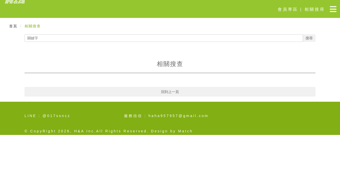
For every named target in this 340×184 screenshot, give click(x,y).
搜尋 (309, 38)
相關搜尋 (315, 9)
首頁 (13, 26)
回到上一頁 (170, 92)
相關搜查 (33, 26)
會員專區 (288, 9)
